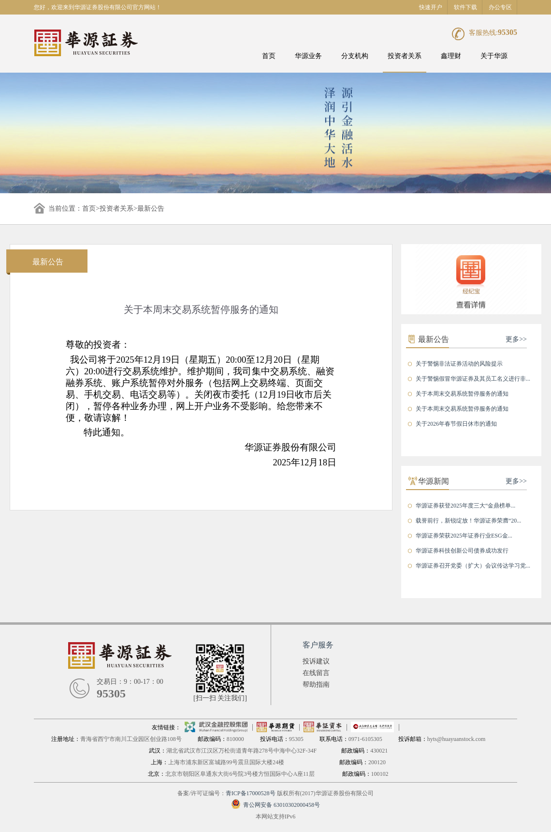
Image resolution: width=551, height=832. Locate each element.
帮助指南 (316, 684)
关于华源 (494, 56)
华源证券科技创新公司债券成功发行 (462, 550)
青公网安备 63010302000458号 (275, 804)
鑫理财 (451, 56)
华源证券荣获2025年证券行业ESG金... (464, 535)
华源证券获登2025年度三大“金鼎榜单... (465, 505)
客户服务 (318, 645)
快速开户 (430, 7)
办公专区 (500, 7)
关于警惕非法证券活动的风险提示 (459, 363)
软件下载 (465, 7)
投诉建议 (316, 661)
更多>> (516, 339)
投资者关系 (404, 56)
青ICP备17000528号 (251, 793)
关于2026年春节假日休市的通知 (456, 423)
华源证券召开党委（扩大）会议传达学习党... (473, 565)
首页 (269, 56)
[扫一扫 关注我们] (220, 698)
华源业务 (308, 56)
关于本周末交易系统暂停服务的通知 (462, 393)
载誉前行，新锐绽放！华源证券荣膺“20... (468, 520)
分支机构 (354, 56)
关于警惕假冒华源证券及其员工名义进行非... (473, 378)
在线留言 (316, 673)
